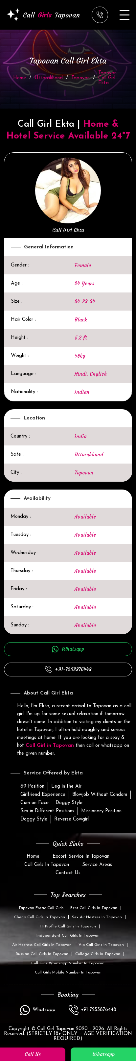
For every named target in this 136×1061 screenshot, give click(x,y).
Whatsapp (73, 649)
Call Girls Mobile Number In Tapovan (68, 972)
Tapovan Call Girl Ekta (107, 78)
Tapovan (80, 78)
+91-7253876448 (73, 669)
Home (19, 78)
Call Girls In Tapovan (46, 864)
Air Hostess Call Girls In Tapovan (42, 945)
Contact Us (68, 873)
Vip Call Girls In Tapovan (101, 945)
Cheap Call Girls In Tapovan (39, 917)
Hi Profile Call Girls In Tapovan (68, 926)
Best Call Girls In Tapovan (93, 908)
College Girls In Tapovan (97, 954)
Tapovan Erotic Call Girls (40, 908)
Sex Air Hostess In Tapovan (97, 917)
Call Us (33, 1054)
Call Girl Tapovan (54, 1028)
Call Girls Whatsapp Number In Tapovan (67, 963)
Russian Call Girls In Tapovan (42, 954)
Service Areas (97, 864)
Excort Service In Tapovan (81, 856)
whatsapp (103, 1054)
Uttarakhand (48, 78)
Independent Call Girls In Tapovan (68, 936)
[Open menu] (124, 15)
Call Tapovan (43, 14)
